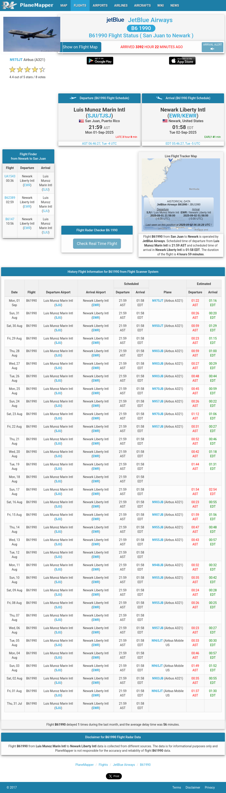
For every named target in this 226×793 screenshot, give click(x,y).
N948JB (157, 565)
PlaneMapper (84, 764)
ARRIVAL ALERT (212, 47)
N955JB (157, 527)
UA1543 (9, 176)
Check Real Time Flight (97, 243)
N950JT (157, 326)
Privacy (212, 787)
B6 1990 (141, 28)
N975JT (16, 60)
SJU (45, 189)
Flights (103, 764)
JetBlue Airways (150, 20)
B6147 (10, 219)
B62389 (10, 197)
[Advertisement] (141, 79)
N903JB (157, 351)
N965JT (157, 640)
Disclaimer (195, 787)
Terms (179, 787)
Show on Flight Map (80, 47)
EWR (27, 185)
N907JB (157, 514)
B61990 (145, 764)
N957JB (157, 401)
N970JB (157, 389)
